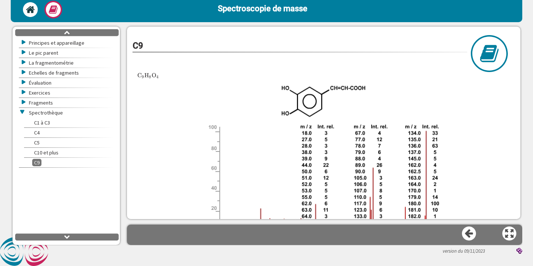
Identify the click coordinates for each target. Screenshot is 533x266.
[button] (323, 183)
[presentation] (148, 75)
